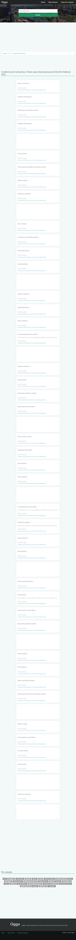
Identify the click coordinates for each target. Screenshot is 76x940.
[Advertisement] (38, 36)
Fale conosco (53, 2)
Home (43, 2)
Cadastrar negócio (67, 2)
